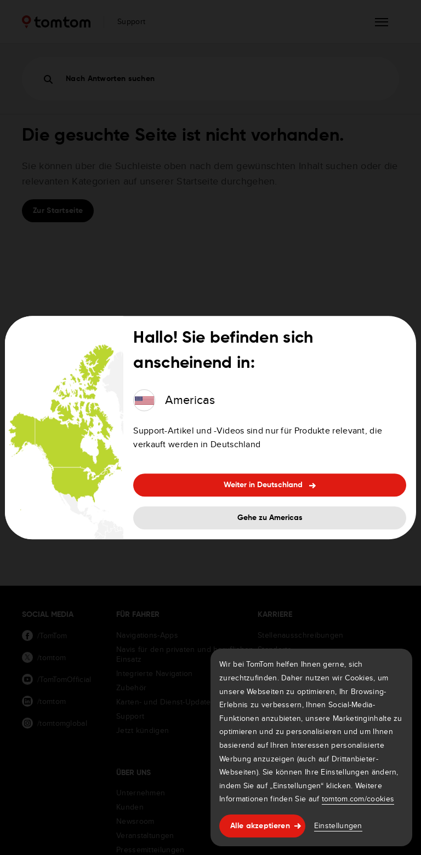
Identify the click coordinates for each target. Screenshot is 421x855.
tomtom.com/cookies (358, 798)
